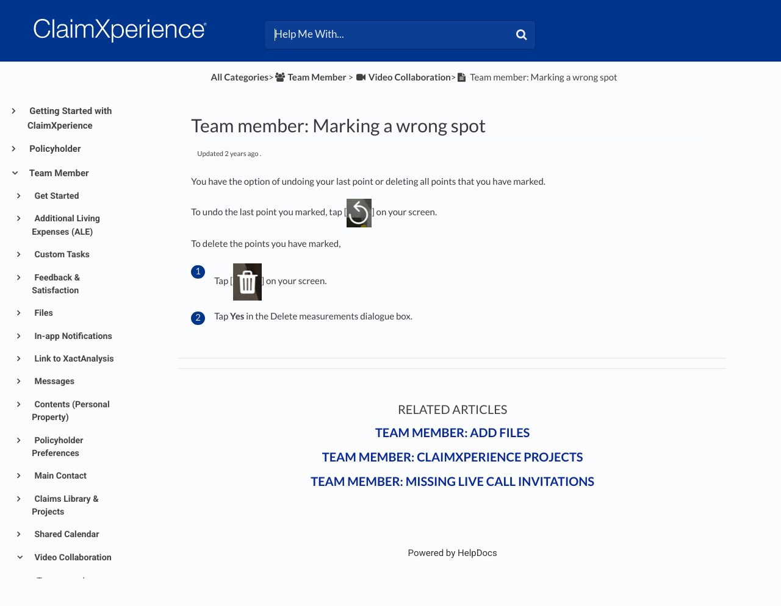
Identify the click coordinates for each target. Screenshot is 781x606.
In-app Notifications (72, 336)
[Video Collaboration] (403, 77)
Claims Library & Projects (65, 505)
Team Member (58, 173)
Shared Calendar (65, 535)
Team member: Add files (452, 433)
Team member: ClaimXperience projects (452, 457)
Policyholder (54, 148)
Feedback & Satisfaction (56, 284)
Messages (53, 382)
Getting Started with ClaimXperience (69, 118)
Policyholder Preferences (57, 447)
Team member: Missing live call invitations (452, 481)
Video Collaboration (72, 558)
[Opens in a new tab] (452, 552)
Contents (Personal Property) (71, 411)
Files (42, 313)
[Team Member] (310, 77)
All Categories (239, 77)
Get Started (55, 196)
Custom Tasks (61, 255)
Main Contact (59, 476)
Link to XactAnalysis (73, 359)
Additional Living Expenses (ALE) (66, 225)
